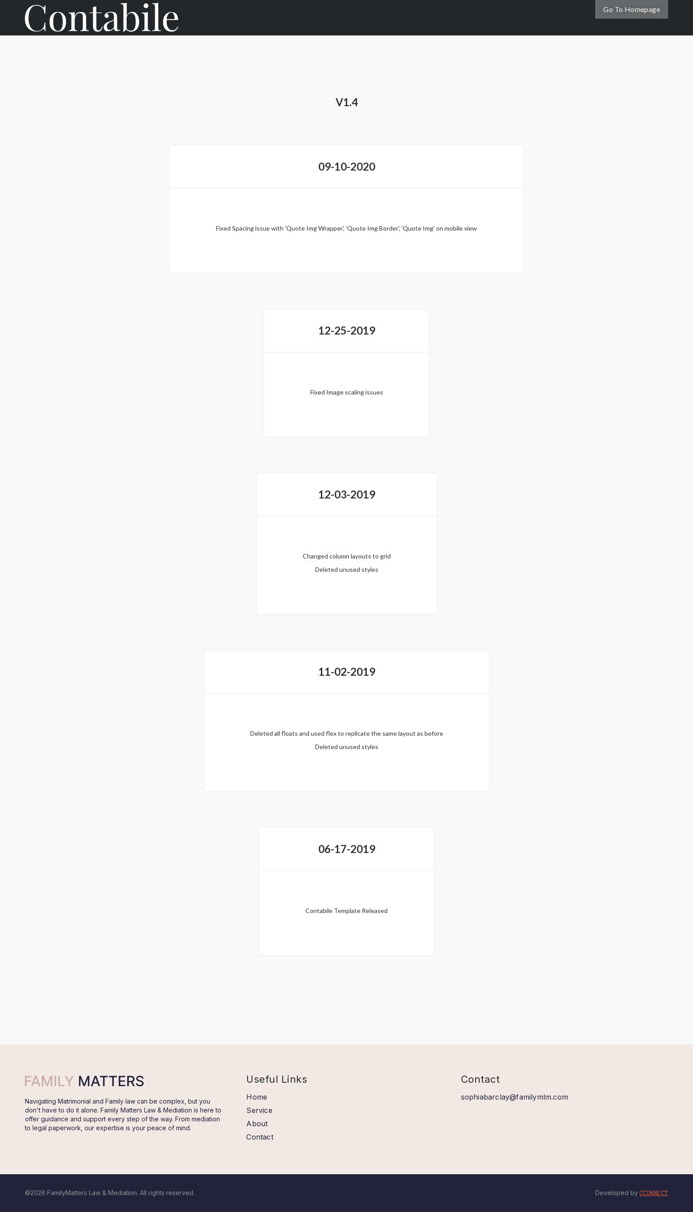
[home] (101, 16)
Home (256, 1096)
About (257, 1123)
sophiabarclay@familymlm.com (514, 1096)
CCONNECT (654, 1193)
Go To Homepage (631, 9)
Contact (259, 1136)
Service (259, 1110)
